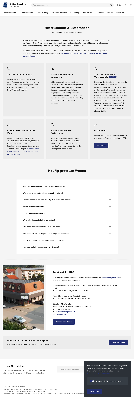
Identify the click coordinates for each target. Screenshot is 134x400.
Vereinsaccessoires (59, 13)
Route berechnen (118, 342)
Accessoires (87, 13)
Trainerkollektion (26, 13)
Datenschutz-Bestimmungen (98, 374)
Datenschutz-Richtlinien (22, 373)
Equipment (100, 13)
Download (101, 145)
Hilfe (119, 5)
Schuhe (110, 13)
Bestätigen (94, 391)
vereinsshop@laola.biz (110, 278)
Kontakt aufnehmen (64, 322)
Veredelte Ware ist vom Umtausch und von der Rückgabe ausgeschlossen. (23, 151)
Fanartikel (120, 13)
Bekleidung (74, 13)
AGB (4, 373)
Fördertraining (42, 13)
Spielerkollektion (9, 13)
